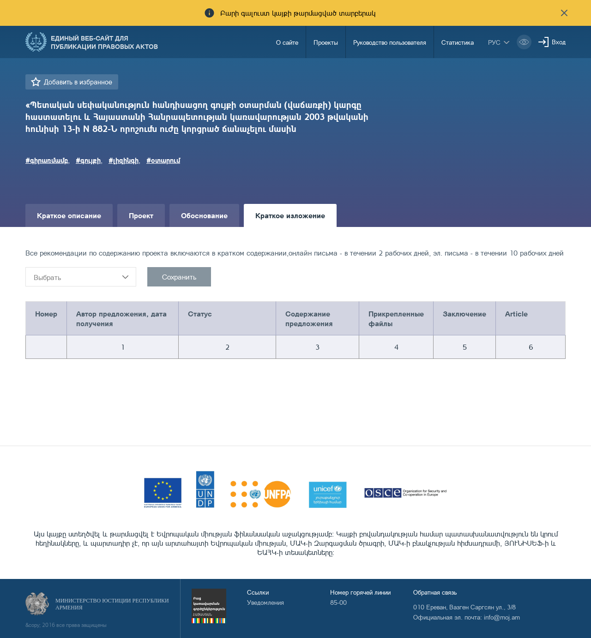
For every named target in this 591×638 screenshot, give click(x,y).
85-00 (338, 602)
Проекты (326, 42)
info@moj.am (502, 617)
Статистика (457, 42)
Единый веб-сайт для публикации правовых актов (104, 42)
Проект (141, 215)
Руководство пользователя (389, 42)
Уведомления (265, 602)
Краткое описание (69, 215)
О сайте (287, 42)
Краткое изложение (290, 215)
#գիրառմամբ (46, 160)
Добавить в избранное (78, 82)
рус (494, 42)
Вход (559, 42)
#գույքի (88, 160)
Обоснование (204, 215)
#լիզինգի (124, 160)
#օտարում (163, 160)
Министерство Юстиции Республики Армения (112, 604)
